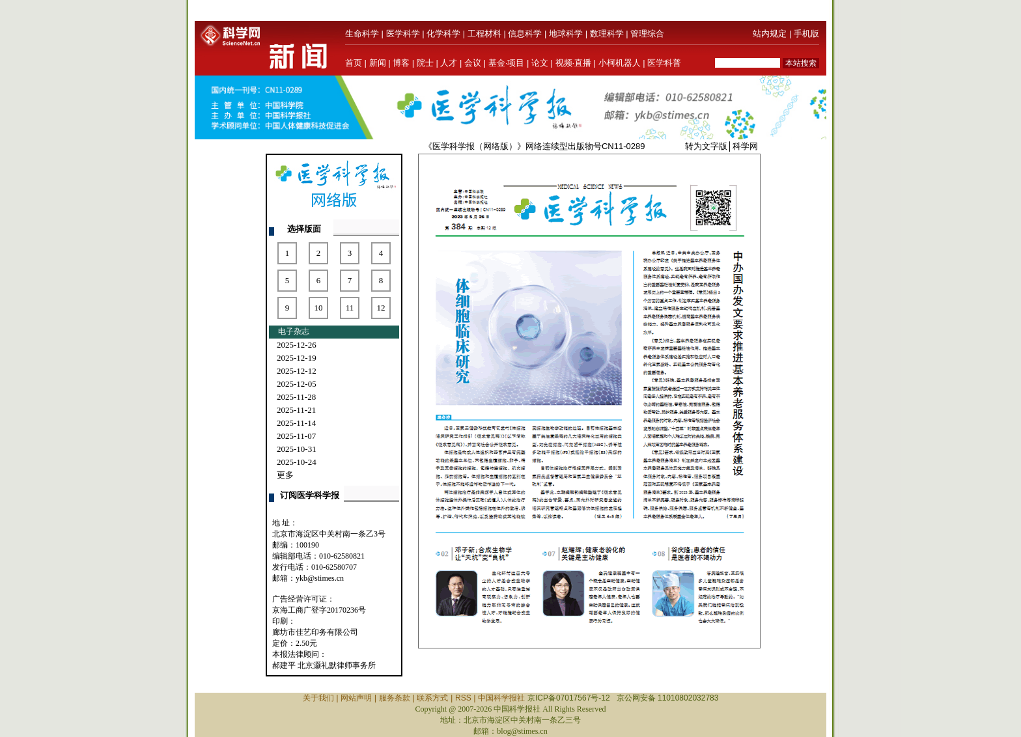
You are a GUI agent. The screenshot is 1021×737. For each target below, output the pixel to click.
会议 (472, 63)
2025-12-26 (296, 345)
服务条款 (394, 697)
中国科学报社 (501, 697)
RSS (463, 697)
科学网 (745, 146)
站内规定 (770, 33)
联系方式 (432, 697)
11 (350, 308)
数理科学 (607, 33)
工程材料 (484, 33)
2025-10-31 (296, 449)
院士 (425, 63)
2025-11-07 (296, 436)
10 (319, 308)
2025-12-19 (296, 358)
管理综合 (647, 33)
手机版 (806, 33)
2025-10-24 (296, 462)
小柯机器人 (619, 63)
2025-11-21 (296, 410)
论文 (539, 63)
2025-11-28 (296, 397)
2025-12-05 (296, 384)
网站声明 (356, 697)
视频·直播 (573, 63)
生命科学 (362, 33)
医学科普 (664, 63)
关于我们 (318, 697)
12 (381, 308)
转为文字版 (706, 146)
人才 (448, 63)
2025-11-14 (296, 423)
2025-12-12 (296, 371)
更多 (285, 475)
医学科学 (403, 33)
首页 (353, 63)
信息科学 (525, 33)
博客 (401, 63)
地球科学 (566, 33)
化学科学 (443, 33)
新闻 (377, 63)
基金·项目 (506, 63)
